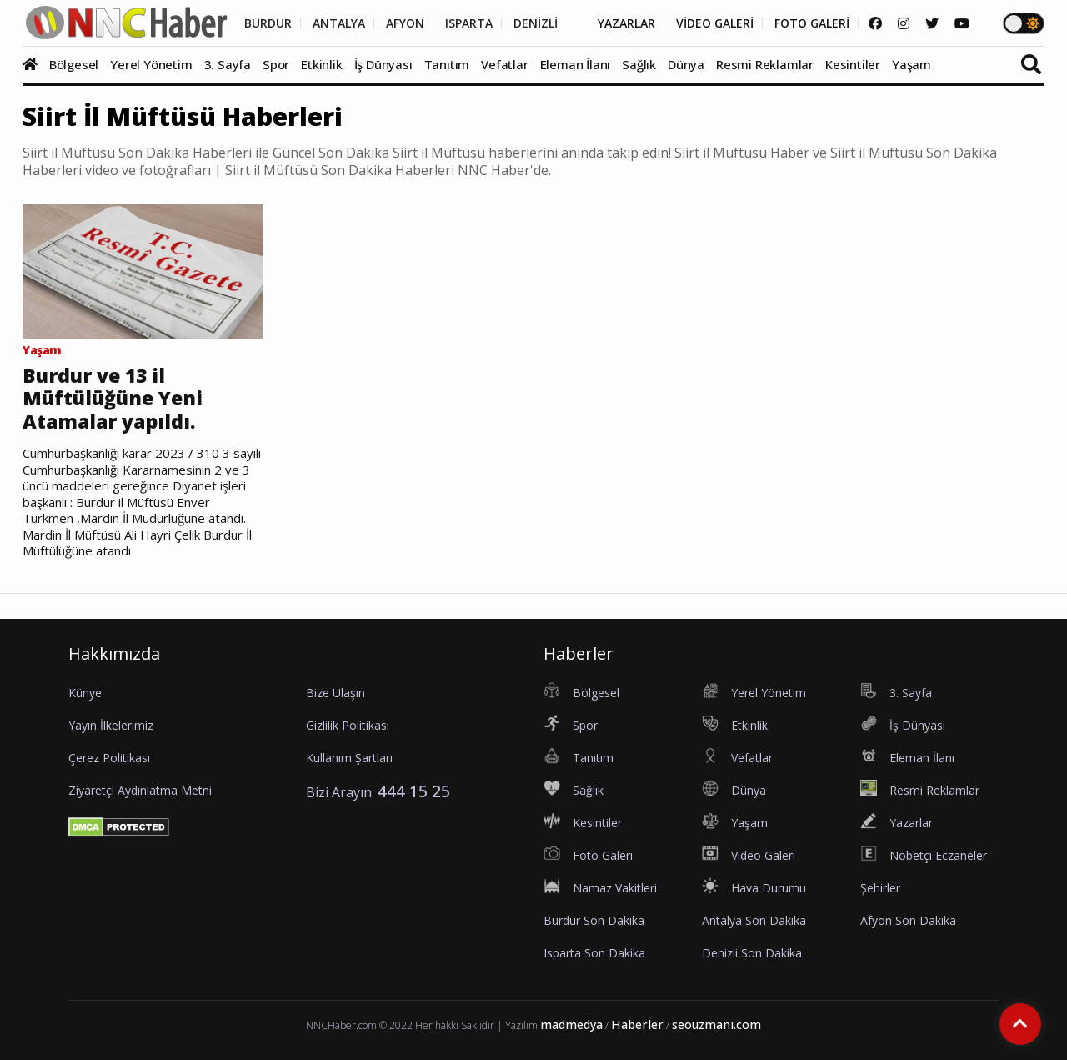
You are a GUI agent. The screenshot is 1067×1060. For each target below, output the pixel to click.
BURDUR (268, 23)
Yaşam (911, 64)
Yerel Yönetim (151, 64)
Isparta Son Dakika (594, 953)
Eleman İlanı (575, 64)
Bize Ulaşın (335, 693)
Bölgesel (73, 64)
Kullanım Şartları (349, 758)
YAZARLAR (626, 23)
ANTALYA (339, 23)
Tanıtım (447, 64)
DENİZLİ (535, 23)
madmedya (571, 1024)
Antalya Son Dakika (754, 920)
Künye (85, 693)
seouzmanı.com (716, 1024)
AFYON (405, 23)
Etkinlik (321, 64)
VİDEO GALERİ (715, 23)
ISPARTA (469, 23)
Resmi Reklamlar (765, 64)
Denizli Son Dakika (752, 953)
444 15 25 (414, 791)
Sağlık (639, 64)
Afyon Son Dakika (908, 920)
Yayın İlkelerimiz (110, 725)
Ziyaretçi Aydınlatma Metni (140, 790)
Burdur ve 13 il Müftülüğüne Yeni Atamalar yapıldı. (113, 399)
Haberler (637, 1024)
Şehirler (880, 888)
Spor (276, 64)
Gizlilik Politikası (347, 725)
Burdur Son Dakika (594, 920)
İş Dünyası (383, 64)
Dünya (686, 64)
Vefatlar (504, 64)
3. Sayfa (227, 64)
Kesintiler (852, 64)
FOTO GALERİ (811, 23)
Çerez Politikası (109, 758)
